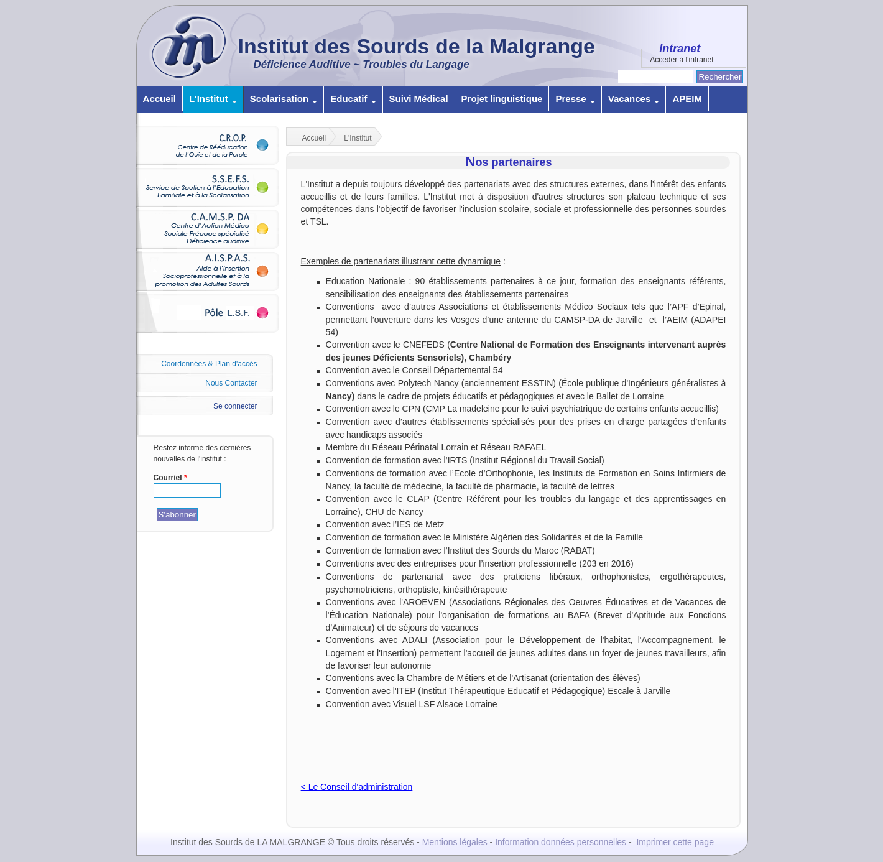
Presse (574, 98)
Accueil (159, 98)
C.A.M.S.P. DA (211, 228)
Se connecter (235, 406)
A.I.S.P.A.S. (211, 271)
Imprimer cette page (675, 842)
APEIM (687, 98)
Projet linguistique (502, 98)
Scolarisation (283, 98)
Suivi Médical (418, 98)
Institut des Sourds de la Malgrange (416, 46)
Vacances (634, 98)
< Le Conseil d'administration (357, 787)
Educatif (353, 98)
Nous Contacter (231, 383)
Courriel (170, 477)
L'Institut (213, 98)
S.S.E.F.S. (211, 187)
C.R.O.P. (211, 144)
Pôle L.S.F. (211, 312)
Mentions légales (455, 842)
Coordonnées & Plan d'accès (209, 363)
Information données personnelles (560, 842)
